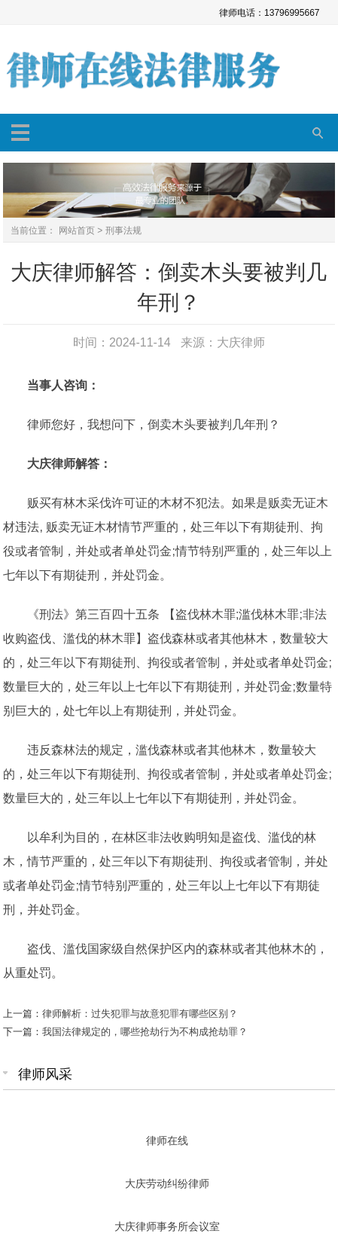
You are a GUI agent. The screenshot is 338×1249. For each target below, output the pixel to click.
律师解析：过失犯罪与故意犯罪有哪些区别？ (140, 1013)
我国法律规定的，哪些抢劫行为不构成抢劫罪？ (145, 1031)
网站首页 (77, 230)
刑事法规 (123, 230)
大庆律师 (241, 342)
